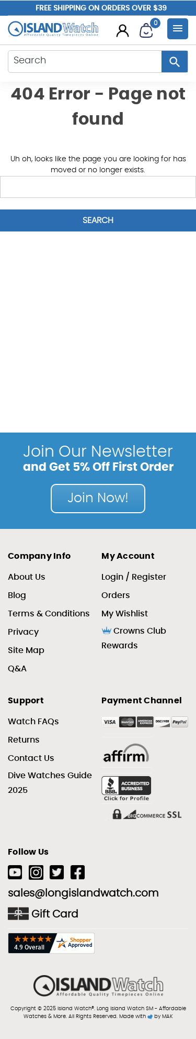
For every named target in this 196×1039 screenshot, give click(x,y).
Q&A (17, 669)
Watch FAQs (33, 721)
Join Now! (98, 498)
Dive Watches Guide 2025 (50, 782)
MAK (167, 1016)
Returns (24, 740)
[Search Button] (175, 61)
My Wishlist (124, 614)
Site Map (26, 650)
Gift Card (43, 913)
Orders (115, 595)
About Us (26, 577)
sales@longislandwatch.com (83, 893)
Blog (17, 595)
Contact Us (31, 758)
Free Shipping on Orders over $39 (101, 8)
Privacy (23, 632)
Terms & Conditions (49, 614)
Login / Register (133, 577)
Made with (136, 1016)
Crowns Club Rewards (133, 637)
